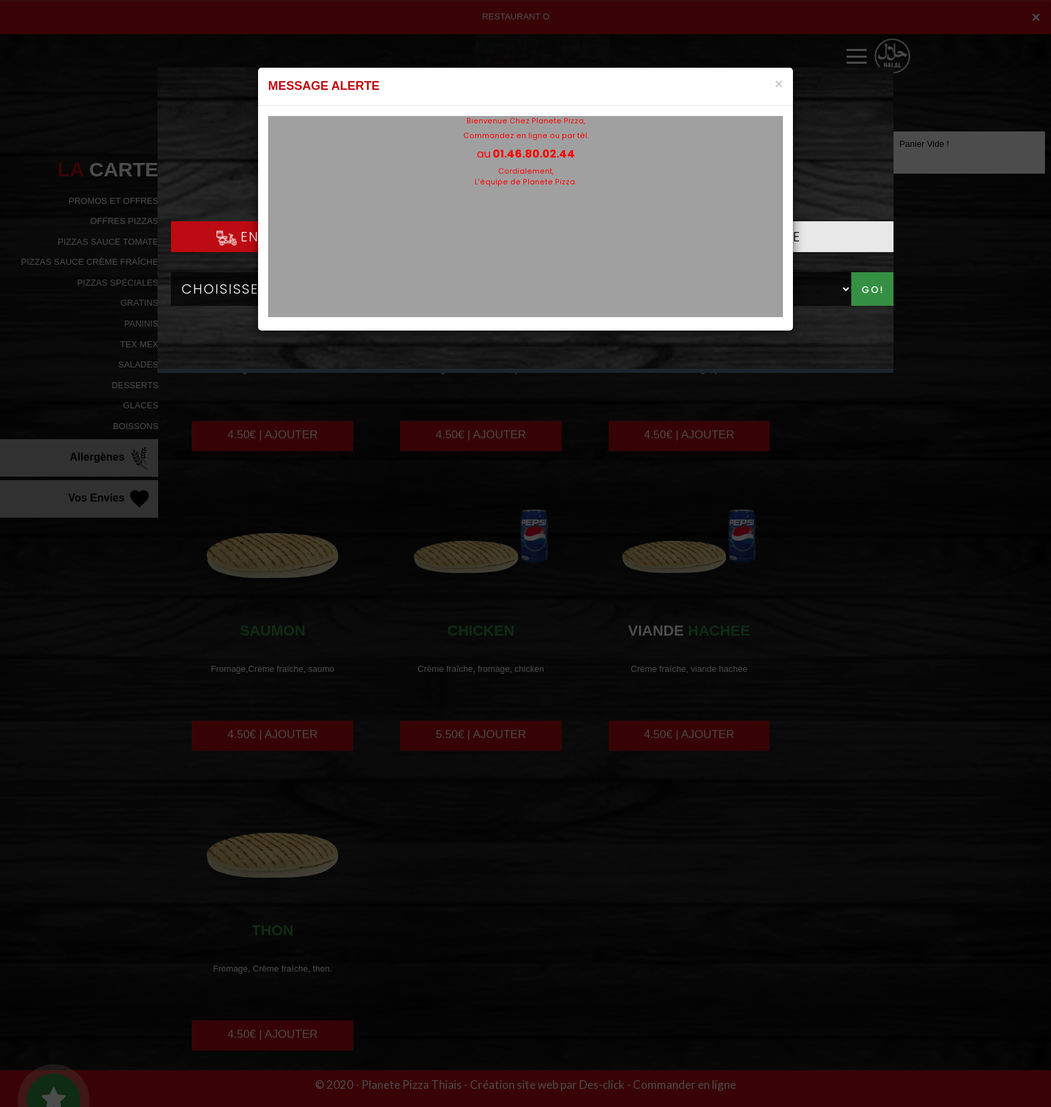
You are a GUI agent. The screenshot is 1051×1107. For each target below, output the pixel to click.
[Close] (779, 83)
